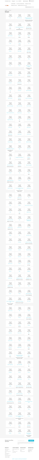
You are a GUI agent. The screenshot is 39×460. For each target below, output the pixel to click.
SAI (28, 364)
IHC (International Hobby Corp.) (19, 188)
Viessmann (28, 425)
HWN (29, 180)
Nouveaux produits (7, 455)
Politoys (19, 317)
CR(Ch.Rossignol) (28, 90)
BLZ (10, 65)
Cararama (28, 75)
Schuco (29, 372)
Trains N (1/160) (28, 3)
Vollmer (10, 433)
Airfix (10, 27)
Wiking (19, 433)
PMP (19, 310)
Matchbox (19, 256)
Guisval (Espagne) (29, 165)
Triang (10, 409)
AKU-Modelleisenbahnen (19, 27)
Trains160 (19, 401)
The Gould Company (19, 393)
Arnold (20, 43)
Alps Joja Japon (10, 35)
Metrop (19, 263)
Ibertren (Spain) (10, 188)
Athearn (10, 51)
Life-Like (28, 227)
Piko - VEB (28, 301)
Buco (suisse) (10, 75)
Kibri (19, 219)
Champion (10, 82)
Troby (29, 409)
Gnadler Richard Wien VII (19, 157)
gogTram (28, 157)
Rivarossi (28, 340)
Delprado (19, 98)
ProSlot (10, 325)
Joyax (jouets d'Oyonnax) (29, 205)
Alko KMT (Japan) (28, 27)
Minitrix (10, 271)
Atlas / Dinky (29, 51)
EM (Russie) (10, 127)
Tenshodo (10, 393)
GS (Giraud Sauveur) (10, 165)
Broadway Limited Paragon (29, 66)
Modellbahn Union (29, 278)
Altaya (19, 35)
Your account (23, 447)
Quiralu (29, 325)
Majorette (10, 249)
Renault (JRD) (10, 340)
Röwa (29, 355)
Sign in (21, 450)
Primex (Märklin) (28, 317)
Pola (10, 317)
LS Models (19, 242)
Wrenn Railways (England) (28, 433)
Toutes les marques (20, 3)
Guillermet (19, 165)
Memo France (10, 263)
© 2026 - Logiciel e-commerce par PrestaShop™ (19, 458)
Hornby (19, 180)
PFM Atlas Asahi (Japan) (19, 301)
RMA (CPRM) (19, 347)
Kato (19, 212)
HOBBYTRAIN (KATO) (10, 180)
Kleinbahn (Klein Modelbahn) (28, 220)
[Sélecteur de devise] (20, 1)
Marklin (10, 256)
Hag (19, 172)
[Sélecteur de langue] (13, 1)
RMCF (29, 347)
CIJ (28, 82)
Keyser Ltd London (10, 219)
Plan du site (14, 452)
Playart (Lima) (10, 310)
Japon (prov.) (19, 197)
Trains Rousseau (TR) (10, 401)
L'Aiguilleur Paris (10, 227)
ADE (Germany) (19, 17)
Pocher (29, 310)
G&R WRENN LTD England (10, 148)
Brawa (19, 65)
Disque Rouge (19, 112)
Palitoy (19, 293)
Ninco (19, 285)
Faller (19, 127)
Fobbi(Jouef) (20, 134)
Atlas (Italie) (19, 51)
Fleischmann (29, 127)
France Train (29, 134)
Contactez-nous (7, 1)
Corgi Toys (19, 90)
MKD (19, 271)
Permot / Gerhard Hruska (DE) (10, 302)
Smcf (29, 379)
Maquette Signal (28, 249)
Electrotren (29, 119)
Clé (10, 90)
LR (10, 242)
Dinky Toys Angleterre (28, 98)
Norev (10, 293)
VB (10, 425)
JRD (10, 212)
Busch (19, 75)
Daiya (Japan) (10, 98)
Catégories (13, 3)
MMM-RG (28, 271)
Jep (28, 197)
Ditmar (29, 112)
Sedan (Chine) (19, 379)
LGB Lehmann (19, 227)
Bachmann (10, 58)
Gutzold (10, 172)
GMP (10, 157)
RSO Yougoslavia (10, 364)
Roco (10, 355)
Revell (19, 340)
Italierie (10, 197)
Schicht (19, 372)
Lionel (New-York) (28, 235)
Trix (19, 409)
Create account (22, 451)
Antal (10, 43)
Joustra (19, 205)
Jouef (10, 205)
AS (28, 43)
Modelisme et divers (19, 278)
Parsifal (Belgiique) (29, 293)
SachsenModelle (19, 364)
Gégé (19, 148)
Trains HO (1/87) (14, 5)
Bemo (19, 58)
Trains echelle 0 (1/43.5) (22, 5)
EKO (19, 119)
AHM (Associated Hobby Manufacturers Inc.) (29, 18)
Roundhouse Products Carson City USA (19, 356)
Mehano (29, 256)
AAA (10, 17)
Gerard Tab (29, 148)
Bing (29, 58)
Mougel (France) (10, 285)
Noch (29, 285)
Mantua (19, 249)
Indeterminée (29, 188)
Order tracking (22, 449)
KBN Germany (29, 212)
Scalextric (10, 372)
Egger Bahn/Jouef (10, 119)
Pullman (19, 325)
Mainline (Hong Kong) (28, 242)
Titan (29, 393)
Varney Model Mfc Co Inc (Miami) (19, 416)
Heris (29, 172)
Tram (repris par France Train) (28, 402)
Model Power (10, 278)
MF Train (29, 263)
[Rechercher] (29, 7)
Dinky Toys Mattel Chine (10, 112)
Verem (19, 425)
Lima (19, 235)
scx (10, 379)
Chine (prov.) (20, 82)
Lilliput (10, 235)
